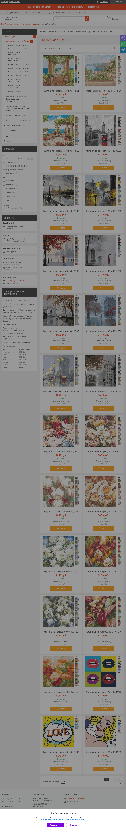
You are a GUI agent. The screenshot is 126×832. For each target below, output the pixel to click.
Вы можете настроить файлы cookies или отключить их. (62, 819)
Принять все (55, 825)
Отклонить (74, 825)
